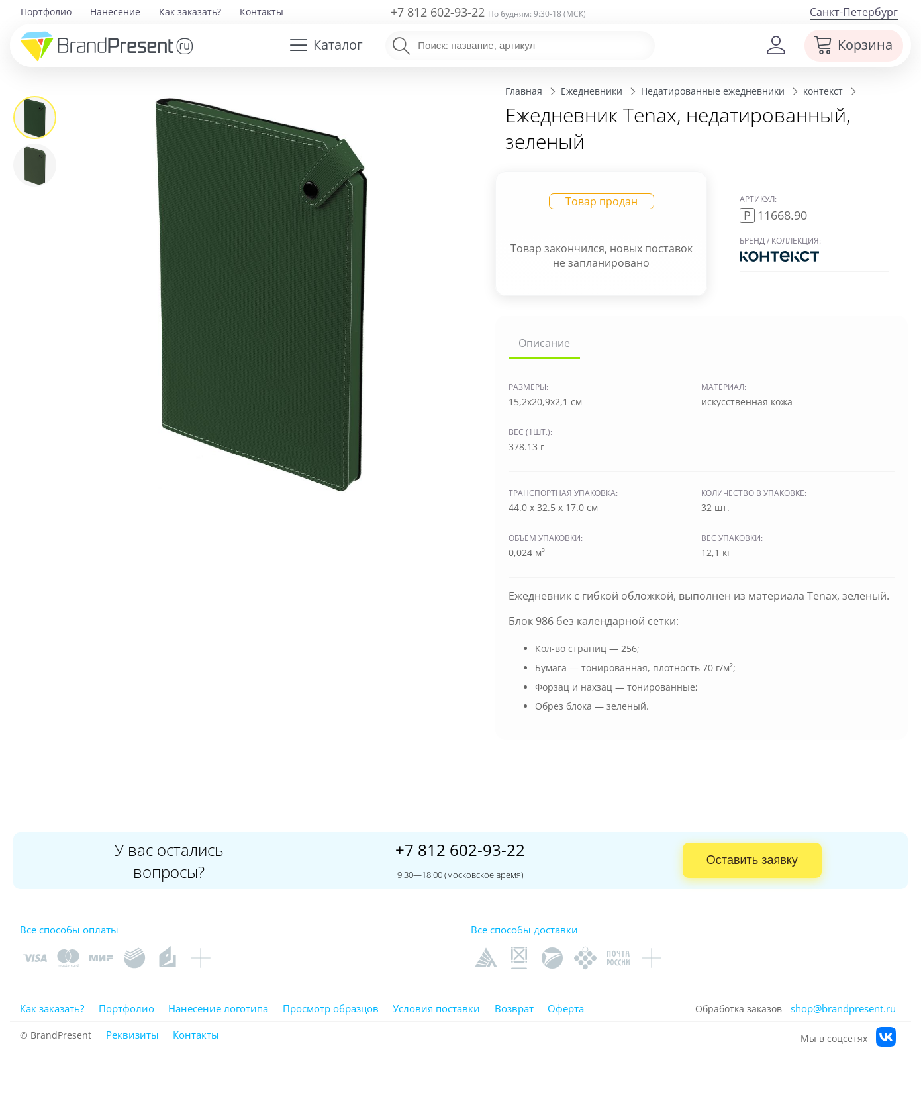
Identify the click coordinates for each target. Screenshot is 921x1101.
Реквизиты (132, 1034)
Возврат (514, 1008)
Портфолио (46, 11)
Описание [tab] (544, 343)
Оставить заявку (752, 860)
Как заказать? (190, 11)
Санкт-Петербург (854, 12)
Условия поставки (436, 1008)
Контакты (261, 11)
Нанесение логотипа (218, 1008)
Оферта (566, 1008)
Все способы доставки (524, 929)
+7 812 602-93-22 (438, 12)
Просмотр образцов (331, 1008)
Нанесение (115, 11)
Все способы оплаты (69, 929)
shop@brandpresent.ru (843, 1008)
